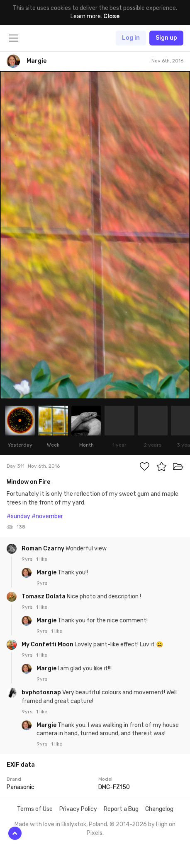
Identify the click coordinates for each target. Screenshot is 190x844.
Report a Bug (121, 809)
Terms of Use (35, 809)
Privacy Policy (78, 809)
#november (47, 516)
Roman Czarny (44, 548)
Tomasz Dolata (44, 596)
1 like (41, 559)
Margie (47, 572)
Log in (131, 37)
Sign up (166, 37)
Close (111, 16)
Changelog (159, 809)
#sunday (18, 516)
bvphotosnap (42, 692)
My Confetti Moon (48, 644)
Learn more (86, 16)
